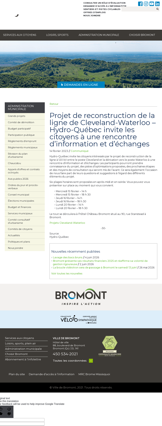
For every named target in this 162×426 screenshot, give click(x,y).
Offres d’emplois (94, 12)
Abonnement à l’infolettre (23, 359)
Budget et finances (19, 207)
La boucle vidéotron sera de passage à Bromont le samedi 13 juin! (95, 267)
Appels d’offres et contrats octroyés (24, 171)
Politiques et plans (19, 241)
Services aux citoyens (19, 34)
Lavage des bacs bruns (67, 257)
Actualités (14, 235)
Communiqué (79, 151)
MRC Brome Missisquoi (94, 374)
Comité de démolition (21, 122)
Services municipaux (20, 213)
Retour (54, 103)
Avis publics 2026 (18, 178)
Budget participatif (19, 128)
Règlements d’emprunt (22, 141)
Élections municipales (21, 200)
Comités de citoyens (20, 229)
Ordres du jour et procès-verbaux (23, 187)
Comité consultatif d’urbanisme (19, 221)
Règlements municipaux (22, 147)
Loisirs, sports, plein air (20, 343)
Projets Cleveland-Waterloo (67, 222)
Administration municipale (99, 34)
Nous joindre (91, 15)
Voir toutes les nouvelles (66, 273)
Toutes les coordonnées (70, 360)
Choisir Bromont (142, 34)
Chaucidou (14, 163)
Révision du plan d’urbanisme (18, 155)
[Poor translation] (9, 412)
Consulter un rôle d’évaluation (104, 3)
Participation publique (21, 134)
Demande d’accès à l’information (104, 6)
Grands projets (16, 115)
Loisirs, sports (57, 34)
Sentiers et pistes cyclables (101, 9)
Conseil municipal (18, 194)
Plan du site (17, 374)
